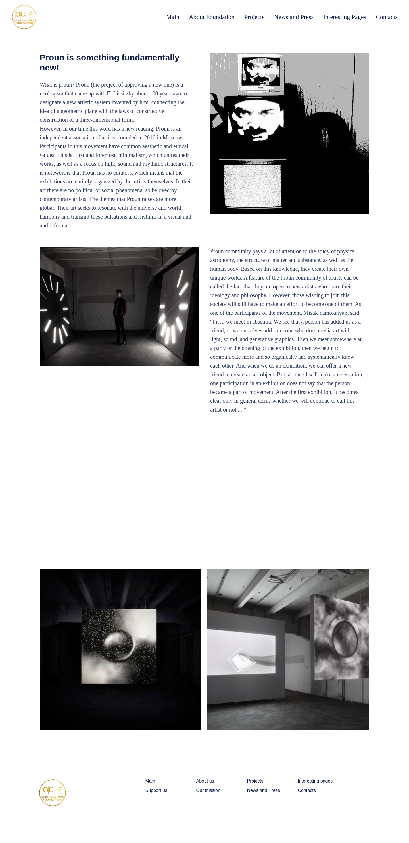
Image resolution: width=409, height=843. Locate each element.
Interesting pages (315, 781)
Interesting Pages (344, 16)
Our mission (208, 790)
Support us (156, 790)
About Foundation (212, 16)
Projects (254, 16)
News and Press (294, 16)
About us (205, 781)
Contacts (387, 16)
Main (172, 16)
